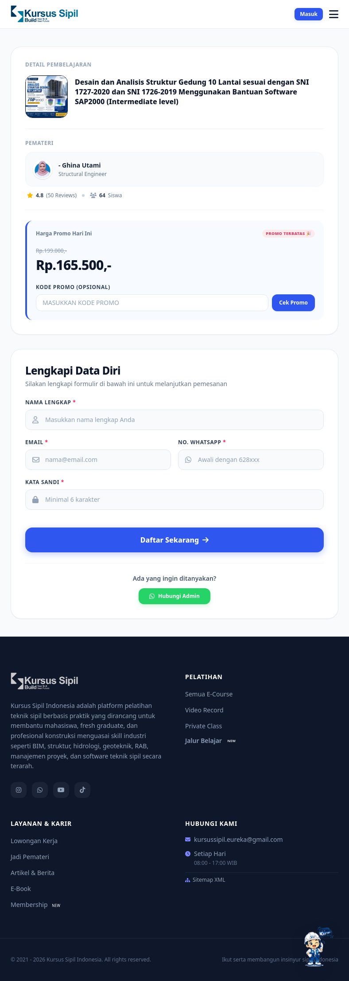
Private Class (203, 726)
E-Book (21, 888)
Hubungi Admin (174, 596)
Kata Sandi (44, 482)
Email (36, 442)
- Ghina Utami (79, 165)
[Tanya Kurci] (317, 947)
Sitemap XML (205, 879)
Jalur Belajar (211, 740)
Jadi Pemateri (30, 856)
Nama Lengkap (50, 402)
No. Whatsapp (202, 442)
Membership (37, 904)
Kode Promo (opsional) (73, 287)
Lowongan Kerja (34, 840)
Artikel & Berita (32, 872)
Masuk (309, 14)
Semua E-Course (209, 694)
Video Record (204, 710)
